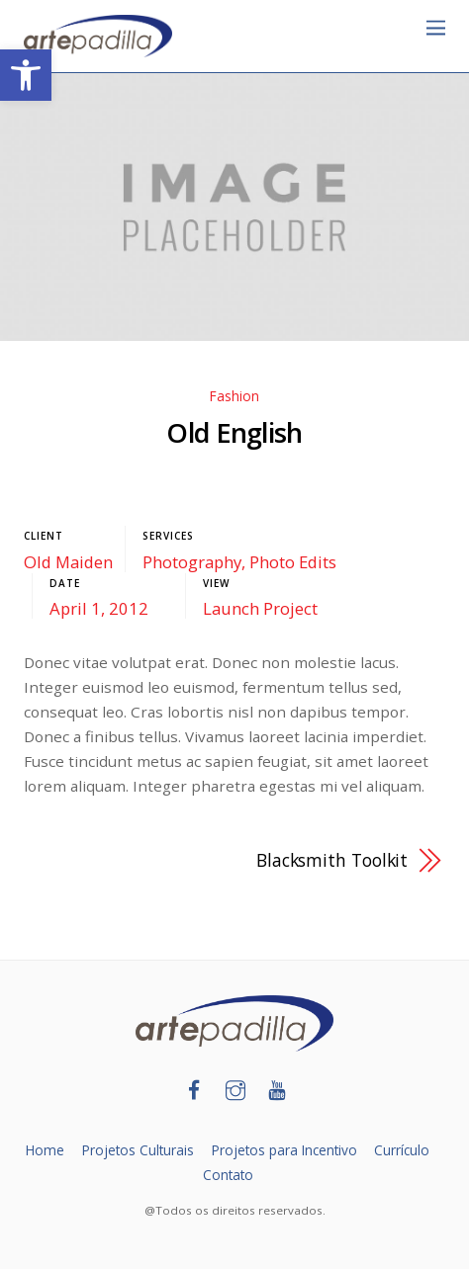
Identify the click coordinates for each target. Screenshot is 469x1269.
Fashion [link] (234, 395)
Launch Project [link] (260, 608)
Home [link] (45, 1150)
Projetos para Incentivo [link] (284, 1150)
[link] (25, 75)
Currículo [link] (401, 1150)
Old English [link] (234, 432)
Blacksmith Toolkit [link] (332, 860)
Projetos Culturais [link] (138, 1150)
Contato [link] (228, 1174)
